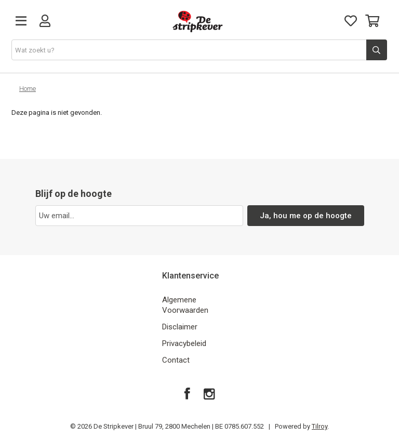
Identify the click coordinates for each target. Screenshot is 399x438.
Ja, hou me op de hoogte (306, 215)
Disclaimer (179, 326)
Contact (176, 360)
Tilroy (319, 426)
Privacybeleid (184, 343)
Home (27, 88)
